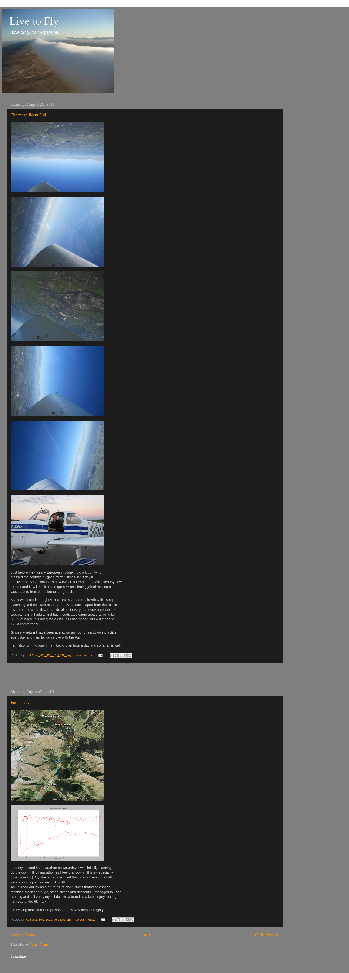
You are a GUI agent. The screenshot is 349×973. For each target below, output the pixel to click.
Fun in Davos (22, 702)
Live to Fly (34, 21)
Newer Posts (22, 934)
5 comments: (84, 655)
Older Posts (266, 934)
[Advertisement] (144, 676)
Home (145, 934)
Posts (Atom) (39, 944)
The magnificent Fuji (28, 115)
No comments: (85, 919)
